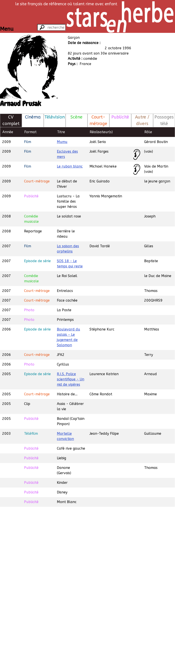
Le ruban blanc (70, 166)
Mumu (62, 142)
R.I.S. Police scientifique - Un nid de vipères (70, 379)
